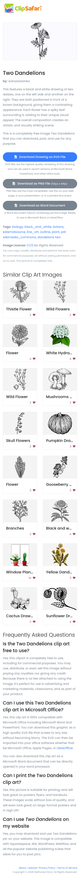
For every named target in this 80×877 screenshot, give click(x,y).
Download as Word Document (40, 205)
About (22, 867)
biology (17, 227)
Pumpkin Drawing (63, 440)
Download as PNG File (40, 183)
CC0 (30, 245)
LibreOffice (65, 748)
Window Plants (20, 572)
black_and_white (38, 227)
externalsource (14, 232)
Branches (15, 528)
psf (63, 232)
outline (45, 232)
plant (56, 232)
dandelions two (49, 237)
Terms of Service (67, 867)
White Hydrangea (62, 353)
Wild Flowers (58, 309)
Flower (12, 353)
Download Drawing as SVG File (40, 157)
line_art (32, 232)
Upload (32, 867)
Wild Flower (17, 396)
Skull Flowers (18, 440)
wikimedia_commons (19, 237)
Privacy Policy (47, 867)
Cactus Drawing (21, 616)
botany (58, 227)
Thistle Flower (19, 309)
